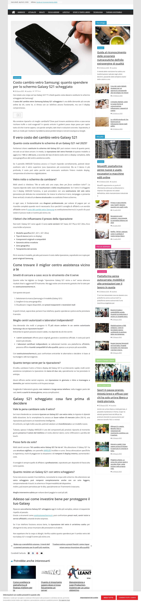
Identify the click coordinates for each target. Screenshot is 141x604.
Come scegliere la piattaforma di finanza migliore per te (22, 586)
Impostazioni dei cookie (89, 598)
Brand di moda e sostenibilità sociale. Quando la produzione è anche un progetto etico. (119, 313)
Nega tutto (108, 598)
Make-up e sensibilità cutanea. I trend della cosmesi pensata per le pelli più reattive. (30, 546)
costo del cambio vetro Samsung (40, 209)
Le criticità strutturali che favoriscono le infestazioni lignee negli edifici (119, 122)
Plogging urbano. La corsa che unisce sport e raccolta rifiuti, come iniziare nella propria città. (119, 464)
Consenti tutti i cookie (127, 597)
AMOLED (47, 450)
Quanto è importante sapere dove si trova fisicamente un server (51, 586)
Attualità (32, 12)
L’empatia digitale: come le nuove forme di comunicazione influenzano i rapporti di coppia (119, 106)
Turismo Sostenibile (114, 12)
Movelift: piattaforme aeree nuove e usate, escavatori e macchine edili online (110, 171)
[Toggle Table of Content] (17, 115)
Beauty (42, 12)
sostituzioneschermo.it (43, 515)
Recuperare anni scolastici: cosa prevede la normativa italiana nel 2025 (119, 219)
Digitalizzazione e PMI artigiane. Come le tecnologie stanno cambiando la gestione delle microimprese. (118, 330)
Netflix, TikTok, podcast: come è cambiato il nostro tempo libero (119, 234)
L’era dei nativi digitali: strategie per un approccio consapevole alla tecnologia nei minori (119, 89)
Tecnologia (98, 12)
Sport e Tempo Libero (81, 12)
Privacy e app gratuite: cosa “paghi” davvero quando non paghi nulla (119, 205)
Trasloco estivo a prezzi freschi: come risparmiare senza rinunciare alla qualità (72, 546)
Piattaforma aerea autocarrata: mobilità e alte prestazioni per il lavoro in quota (111, 281)
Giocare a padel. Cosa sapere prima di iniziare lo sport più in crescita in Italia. (119, 447)
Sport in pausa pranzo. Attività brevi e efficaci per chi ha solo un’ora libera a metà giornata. (112, 395)
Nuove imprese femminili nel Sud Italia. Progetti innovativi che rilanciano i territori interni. (119, 346)
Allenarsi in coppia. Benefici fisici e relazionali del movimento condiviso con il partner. (119, 430)
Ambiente (21, 12)
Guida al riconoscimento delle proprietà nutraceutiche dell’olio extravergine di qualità (111, 58)
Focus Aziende (53, 12)
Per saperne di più (64, 600)
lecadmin (29, 91)
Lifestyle (66, 12)
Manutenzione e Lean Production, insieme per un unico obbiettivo (79, 586)
